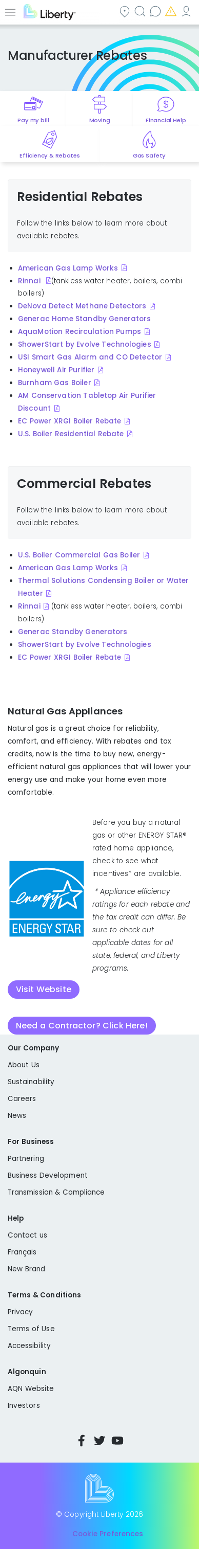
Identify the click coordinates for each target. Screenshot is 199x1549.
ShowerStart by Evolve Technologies (84, 344)
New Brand (26, 1269)
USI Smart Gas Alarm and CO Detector (90, 357)
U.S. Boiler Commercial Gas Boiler (79, 555)
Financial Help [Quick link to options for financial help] (166, 120)
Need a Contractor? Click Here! (82, 1025)
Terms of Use (31, 1329)
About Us (23, 1065)
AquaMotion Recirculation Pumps (79, 331)
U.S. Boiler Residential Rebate (71, 434)
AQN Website (31, 1389)
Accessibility (29, 1346)
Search (141, 11)
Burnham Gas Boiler (54, 383)
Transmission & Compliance (56, 1192)
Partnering (26, 1158)
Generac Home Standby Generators (84, 319)
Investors (24, 1405)
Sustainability (31, 1082)
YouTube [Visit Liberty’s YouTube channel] (117, 1440)
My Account (187, 11)
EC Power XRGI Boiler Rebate (69, 421)
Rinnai (30, 281)
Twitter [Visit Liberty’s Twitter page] (99, 1440)
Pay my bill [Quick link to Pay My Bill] (33, 120)
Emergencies (172, 11)
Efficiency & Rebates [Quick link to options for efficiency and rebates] (49, 155)
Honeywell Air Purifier (56, 370)
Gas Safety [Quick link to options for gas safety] (149, 155)
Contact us (156, 11)
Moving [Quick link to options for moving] (99, 120)
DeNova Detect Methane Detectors (82, 306)
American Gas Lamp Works (68, 268)
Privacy (20, 1312)
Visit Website (43, 989)
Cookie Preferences (107, 1534)
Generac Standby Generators (72, 632)
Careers (22, 1099)
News (17, 1115)
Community (125, 11)
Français (22, 1252)
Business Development (48, 1175)
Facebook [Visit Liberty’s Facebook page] (81, 1440)
